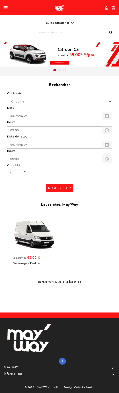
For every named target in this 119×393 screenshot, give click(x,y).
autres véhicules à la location (59, 282)
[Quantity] (15, 173)
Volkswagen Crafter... (27, 263)
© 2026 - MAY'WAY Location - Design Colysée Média (59, 387)
